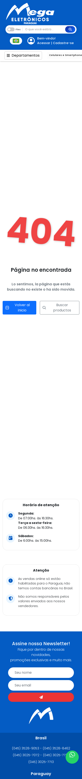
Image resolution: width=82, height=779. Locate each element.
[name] (41, 672)
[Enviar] (41, 697)
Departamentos (23, 55)
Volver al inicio (17, 307)
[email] (41, 685)
